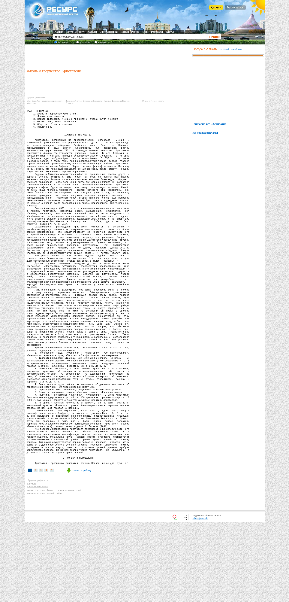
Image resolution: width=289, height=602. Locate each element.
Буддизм (31, 562)
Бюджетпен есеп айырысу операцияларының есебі (54, 569)
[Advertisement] (109, 56)
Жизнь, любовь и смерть (153, 101)
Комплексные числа (37, 565)
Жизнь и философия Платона (117, 101)
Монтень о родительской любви (44, 572)
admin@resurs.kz (200, 598)
